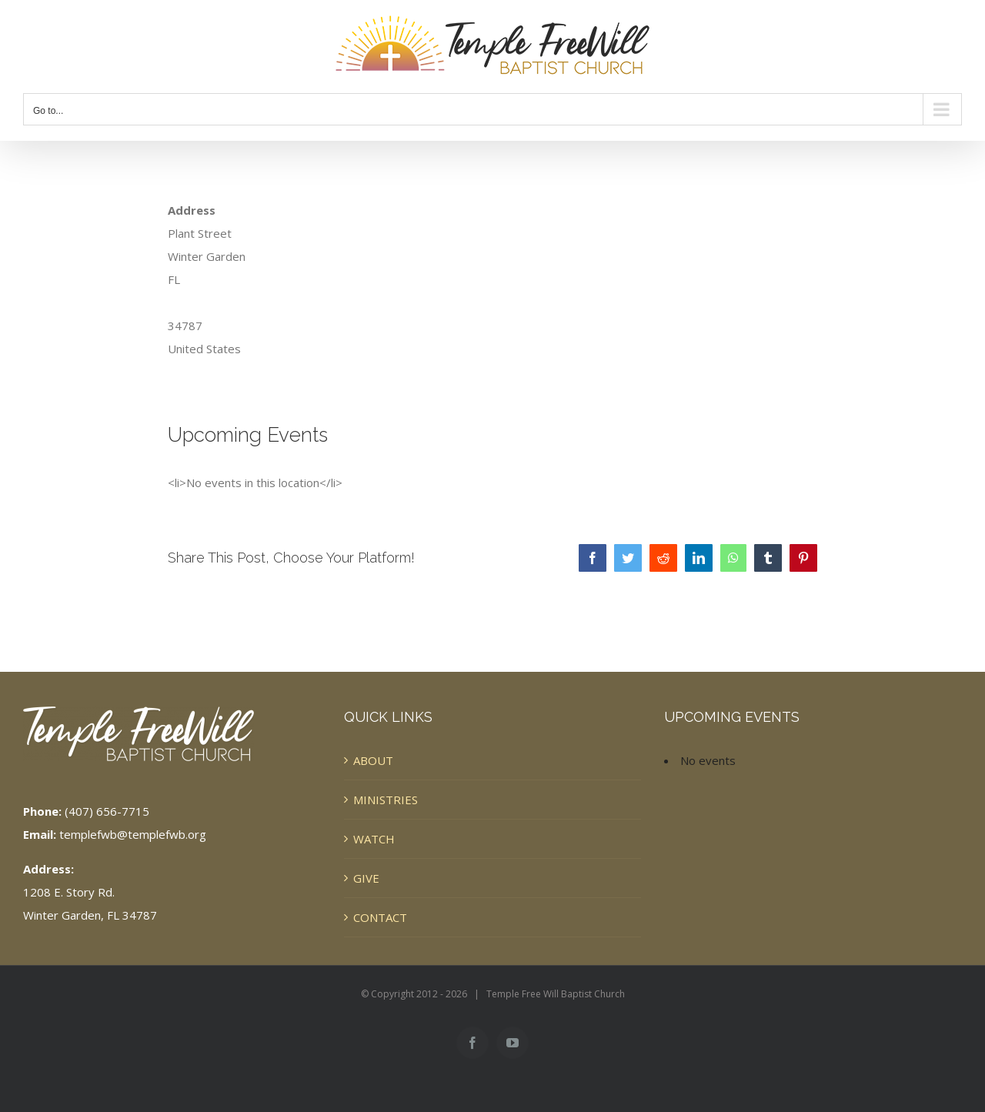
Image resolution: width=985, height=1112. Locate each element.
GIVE (366, 878)
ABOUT (373, 760)
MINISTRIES (385, 799)
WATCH (374, 839)
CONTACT (380, 917)
